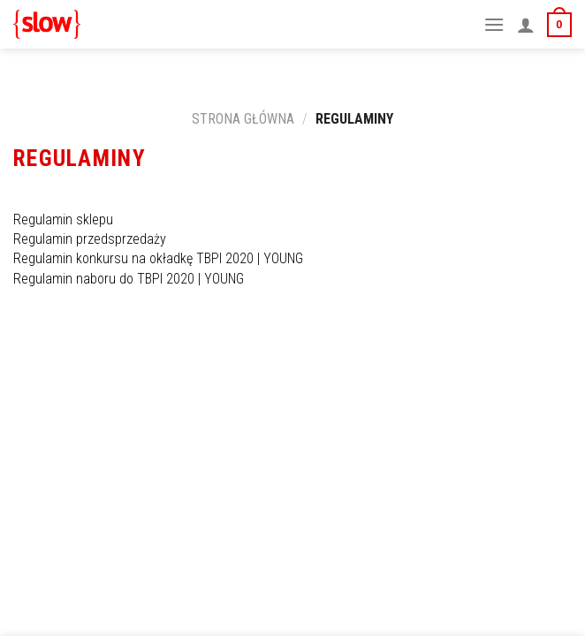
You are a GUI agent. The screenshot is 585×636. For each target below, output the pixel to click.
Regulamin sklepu (65, 219)
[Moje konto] (526, 24)
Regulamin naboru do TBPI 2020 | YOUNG (128, 278)
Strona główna (243, 118)
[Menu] (494, 24)
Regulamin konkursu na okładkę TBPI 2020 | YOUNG (160, 258)
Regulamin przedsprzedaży (91, 239)
